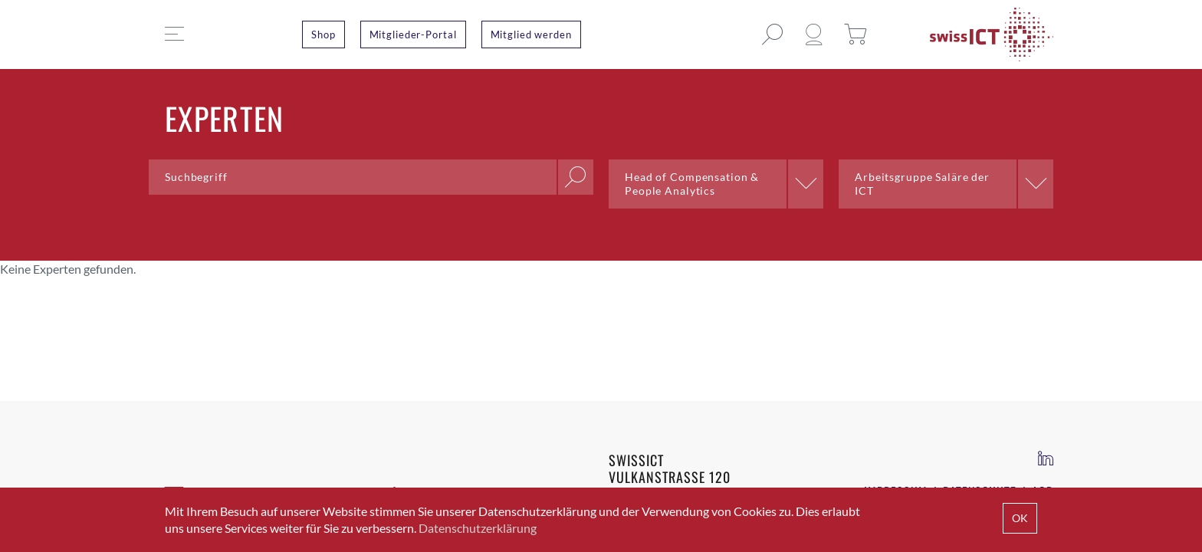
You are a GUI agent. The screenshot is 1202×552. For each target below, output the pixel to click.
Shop (323, 34)
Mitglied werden (531, 34)
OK (1020, 517)
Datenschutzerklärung (478, 528)
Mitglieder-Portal (413, 34)
